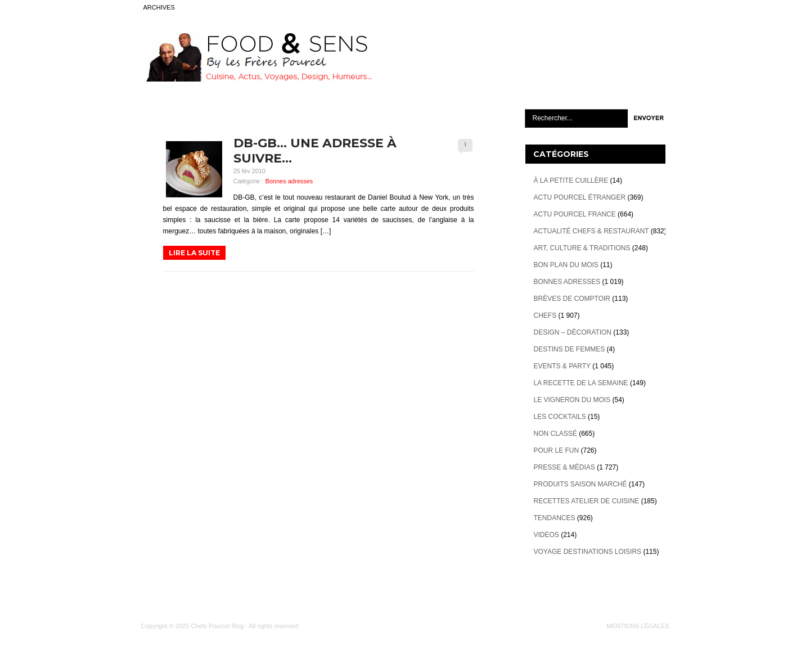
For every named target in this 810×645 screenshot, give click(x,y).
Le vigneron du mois (572, 400)
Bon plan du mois (566, 265)
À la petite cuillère (571, 180)
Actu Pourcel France (575, 214)
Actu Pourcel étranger (580, 197)
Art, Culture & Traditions (582, 248)
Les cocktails (560, 417)
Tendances (554, 518)
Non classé (555, 433)
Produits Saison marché (580, 484)
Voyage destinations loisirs (588, 552)
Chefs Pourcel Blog (217, 626)
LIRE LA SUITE (194, 253)
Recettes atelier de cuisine (587, 501)
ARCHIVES (159, 7)
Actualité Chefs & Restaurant (591, 231)
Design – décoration (572, 332)
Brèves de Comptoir (572, 299)
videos (546, 535)
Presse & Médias (564, 467)
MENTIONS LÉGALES (637, 626)
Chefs (545, 315)
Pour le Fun (556, 450)
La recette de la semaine (581, 383)
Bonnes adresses (289, 181)
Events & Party (562, 366)
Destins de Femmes (569, 349)
